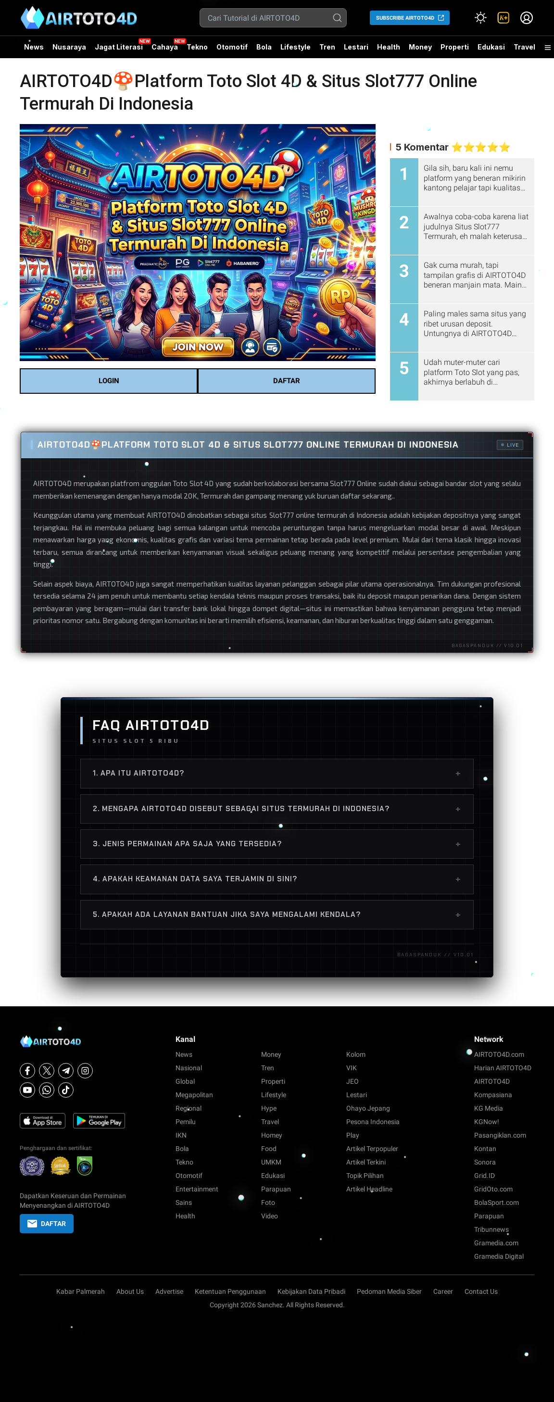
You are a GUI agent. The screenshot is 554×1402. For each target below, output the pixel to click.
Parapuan (276, 1189)
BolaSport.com (496, 1202)
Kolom (355, 1054)
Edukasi (491, 47)
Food (269, 1148)
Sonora (485, 1162)
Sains (184, 1202)
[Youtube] (27, 1090)
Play (352, 1135)
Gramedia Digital (499, 1256)
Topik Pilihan (365, 1175)
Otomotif (232, 47)
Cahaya (164, 47)
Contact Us (481, 1291)
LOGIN (109, 380)
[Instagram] (85, 1070)
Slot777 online (292, 515)
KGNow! (486, 1122)
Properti (455, 47)
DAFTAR (286, 380)
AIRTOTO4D (52, 483)
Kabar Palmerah (80, 1291)
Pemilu (186, 1122)
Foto (268, 1202)
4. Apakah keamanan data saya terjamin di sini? (277, 879)
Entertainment (197, 1189)
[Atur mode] (480, 17)
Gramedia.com (496, 1243)
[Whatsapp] (46, 1090)
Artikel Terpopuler (372, 1148)
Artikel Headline (369, 1189)
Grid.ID (484, 1175)
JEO (352, 1081)
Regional (188, 1108)
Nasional (189, 1068)
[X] (46, 1070)
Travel (524, 47)
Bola (264, 47)
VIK (351, 1068)
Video (269, 1216)
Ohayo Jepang (368, 1108)
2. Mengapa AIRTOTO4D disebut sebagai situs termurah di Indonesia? (277, 808)
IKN (181, 1135)
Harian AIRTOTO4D (502, 1068)
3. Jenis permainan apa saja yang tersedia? (277, 844)
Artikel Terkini (366, 1162)
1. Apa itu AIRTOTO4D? (277, 773)
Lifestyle (295, 47)
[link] (503, 17)
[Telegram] (66, 1070)
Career (443, 1291)
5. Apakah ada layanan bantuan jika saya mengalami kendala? (277, 914)
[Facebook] (27, 1070)
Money (420, 47)
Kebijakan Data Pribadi (311, 1291)
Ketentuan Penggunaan (230, 1291)
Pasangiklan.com (500, 1135)
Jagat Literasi (119, 47)
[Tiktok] (66, 1090)
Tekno (197, 47)
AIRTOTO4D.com (499, 1054)
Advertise (169, 1291)
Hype (269, 1108)
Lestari (356, 50)
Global (185, 1081)
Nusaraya (69, 47)
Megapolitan (194, 1095)
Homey (271, 1135)
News (34, 47)
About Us (130, 1291)
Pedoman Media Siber (389, 1291)
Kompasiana (493, 1095)
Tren (327, 47)
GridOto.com (493, 1189)
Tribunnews (491, 1229)
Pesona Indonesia (373, 1122)
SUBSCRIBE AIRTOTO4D (405, 18)
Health (388, 47)
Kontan (485, 1148)
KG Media (488, 1108)
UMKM (271, 1162)
